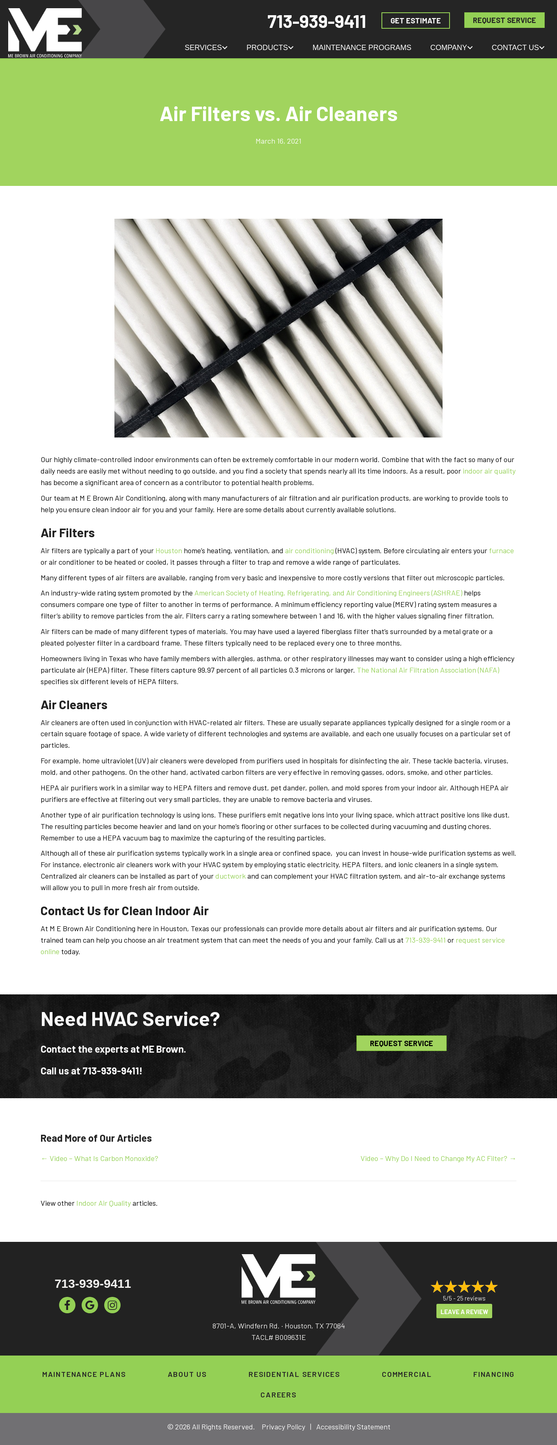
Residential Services (294, 1374)
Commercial (407, 1374)
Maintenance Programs (362, 48)
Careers (278, 1394)
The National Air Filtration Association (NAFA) (428, 669)
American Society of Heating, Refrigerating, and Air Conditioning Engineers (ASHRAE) (328, 592)
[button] (225, 47)
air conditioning (309, 550)
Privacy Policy (283, 1426)
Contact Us (515, 48)
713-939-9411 (316, 21)
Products (267, 48)
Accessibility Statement (353, 1426)
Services (203, 48)
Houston (168, 550)
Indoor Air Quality (103, 1202)
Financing (494, 1374)
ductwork (230, 875)
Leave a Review (464, 1312)
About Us (187, 1374)
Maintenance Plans (84, 1374)
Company (448, 48)
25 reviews (471, 1298)
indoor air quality (489, 470)
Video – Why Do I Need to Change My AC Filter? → (438, 1158)
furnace (501, 550)
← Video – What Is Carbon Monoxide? (99, 1158)
